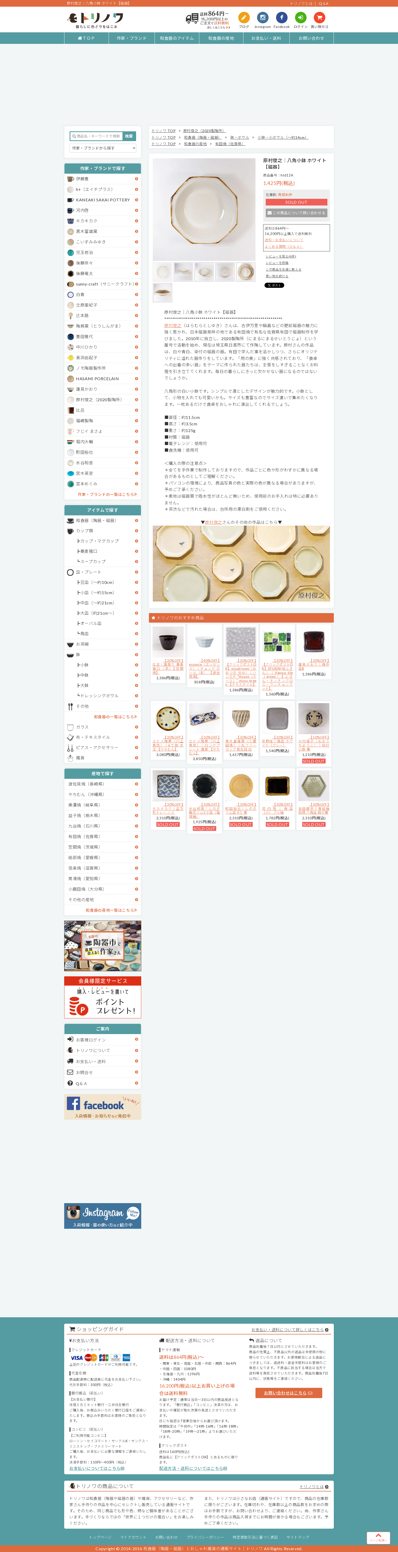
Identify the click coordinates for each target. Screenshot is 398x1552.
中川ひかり (86, 347)
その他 (82, 706)
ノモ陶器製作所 (91, 368)
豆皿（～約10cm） (98, 582)
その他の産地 (81, 899)
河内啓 (82, 210)
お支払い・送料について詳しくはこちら (287, 1329)
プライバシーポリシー (205, 1537)
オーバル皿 (91, 623)
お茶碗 (82, 644)
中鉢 (84, 675)
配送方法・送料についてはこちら (193, 1468)
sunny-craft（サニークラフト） (106, 283)
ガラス (82, 726)
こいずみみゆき (91, 241)
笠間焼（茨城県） (85, 846)
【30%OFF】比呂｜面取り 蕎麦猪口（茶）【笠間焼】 (168, 667)
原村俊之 (173, 325)
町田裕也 (84, 452)
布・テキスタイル (93, 737)
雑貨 (80, 757)
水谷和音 (84, 462)
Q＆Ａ (78, 1083)
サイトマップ (298, 1537)
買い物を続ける (277, 276)
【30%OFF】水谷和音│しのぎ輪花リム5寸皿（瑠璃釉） (204, 810)
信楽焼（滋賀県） (85, 868)
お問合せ (80, 1072)
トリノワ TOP (163, 131)
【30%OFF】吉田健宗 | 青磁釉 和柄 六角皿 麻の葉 (313, 808)
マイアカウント (133, 1537)
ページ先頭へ (378, 1537)
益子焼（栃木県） (85, 815)
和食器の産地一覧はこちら (111, 909)
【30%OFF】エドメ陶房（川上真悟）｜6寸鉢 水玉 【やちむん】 (168, 743)
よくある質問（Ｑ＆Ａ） (284, 246)
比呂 (80, 410)
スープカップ (93, 561)
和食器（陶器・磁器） (97, 520)
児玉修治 (84, 252)
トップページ (100, 1537)
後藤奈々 (84, 262)
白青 (80, 294)
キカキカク (86, 220)
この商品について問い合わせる (296, 213)
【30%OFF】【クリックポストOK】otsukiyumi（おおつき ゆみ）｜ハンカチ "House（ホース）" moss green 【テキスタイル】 (241, 673)
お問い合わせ (311, 38)
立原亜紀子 (86, 304)
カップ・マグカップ (99, 540)
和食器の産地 (221, 38)
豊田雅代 (84, 336)
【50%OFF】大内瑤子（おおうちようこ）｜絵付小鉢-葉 (313, 743)
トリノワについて (93, 1050)
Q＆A (324, 3)
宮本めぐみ (86, 483)
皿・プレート (89, 571)
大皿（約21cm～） (98, 613)
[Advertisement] (199, 85)
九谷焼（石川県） (85, 825)
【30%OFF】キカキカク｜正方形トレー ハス (168, 808)
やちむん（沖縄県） (87, 794)
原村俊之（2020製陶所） (100, 399)
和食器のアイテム (177, 38)
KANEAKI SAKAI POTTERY (103, 199)
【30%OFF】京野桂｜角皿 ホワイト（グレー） (277, 741)
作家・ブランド (132, 38)
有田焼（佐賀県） (85, 836)
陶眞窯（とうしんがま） (99, 325)
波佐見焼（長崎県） (87, 783)
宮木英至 (84, 473)
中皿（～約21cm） (98, 602)
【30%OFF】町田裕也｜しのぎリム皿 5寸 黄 (241, 808)
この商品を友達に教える (283, 269)
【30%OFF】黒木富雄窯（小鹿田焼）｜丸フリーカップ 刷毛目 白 (241, 743)
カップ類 (84, 530)
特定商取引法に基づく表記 (255, 1537)
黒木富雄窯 (86, 231)
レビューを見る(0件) (281, 256)
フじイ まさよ (89, 431)
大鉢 (84, 685)
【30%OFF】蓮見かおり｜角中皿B (313, 665)
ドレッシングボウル (99, 695)
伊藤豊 (82, 178)
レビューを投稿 (277, 263)
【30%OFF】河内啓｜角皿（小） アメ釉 (277, 808)
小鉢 (84, 664)
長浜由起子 (86, 357)
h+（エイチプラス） (95, 189)
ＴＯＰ (86, 38)
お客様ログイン (87, 1039)
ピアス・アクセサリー (97, 747)
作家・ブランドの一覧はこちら (107, 494)
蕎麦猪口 (89, 551)
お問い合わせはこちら (288, 1392)
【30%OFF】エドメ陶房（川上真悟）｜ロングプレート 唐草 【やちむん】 (204, 745)
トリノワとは (301, 3)
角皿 (84, 633)
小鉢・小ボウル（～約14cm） (283, 137)
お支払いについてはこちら (97, 1468)
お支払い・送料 (266, 38)
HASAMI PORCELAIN (97, 378)
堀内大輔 (84, 441)
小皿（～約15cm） (98, 592)
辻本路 (82, 315)
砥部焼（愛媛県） (85, 857)
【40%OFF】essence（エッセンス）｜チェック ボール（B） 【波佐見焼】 (204, 669)
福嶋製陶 (84, 420)
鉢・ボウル (239, 137)
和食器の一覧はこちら (115, 716)
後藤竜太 (84, 273)
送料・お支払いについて (284, 240)
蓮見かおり (86, 389)
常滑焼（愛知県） (85, 878)
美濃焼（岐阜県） (85, 804)
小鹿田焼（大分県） (87, 889)
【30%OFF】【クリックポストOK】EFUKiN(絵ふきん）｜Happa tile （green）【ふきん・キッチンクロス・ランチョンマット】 (277, 675)
